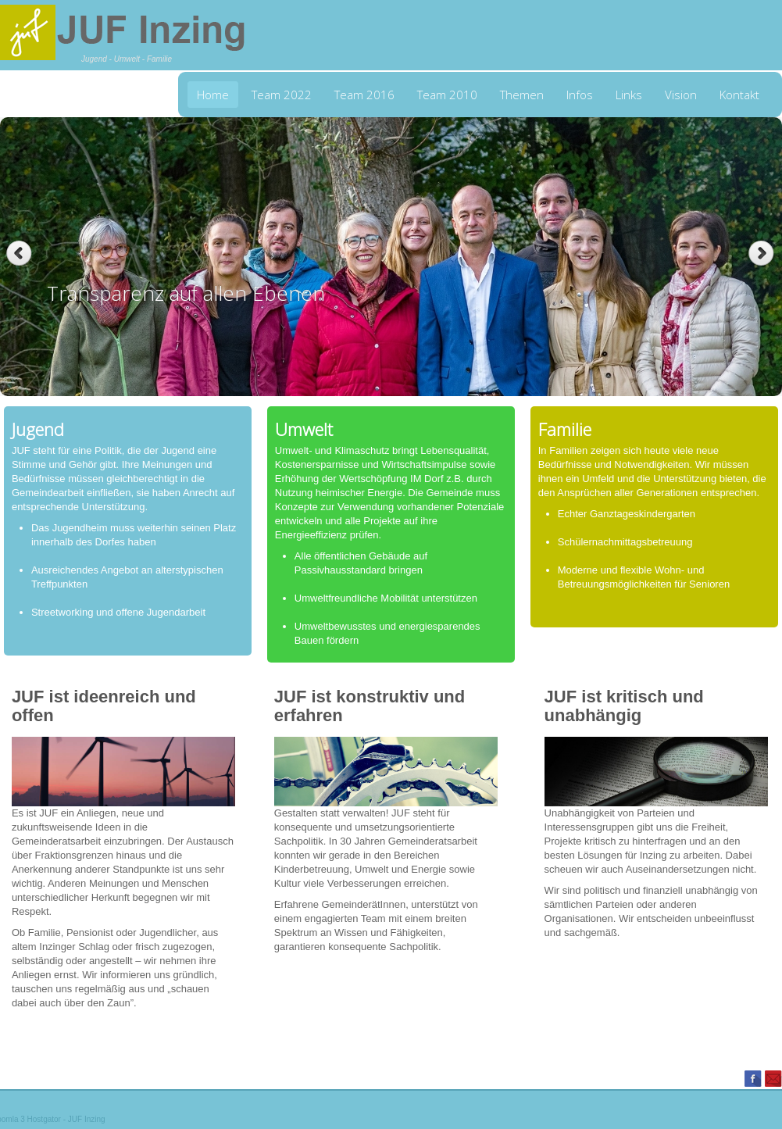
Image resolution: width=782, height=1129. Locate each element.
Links (629, 94)
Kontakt (739, 94)
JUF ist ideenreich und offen (104, 706)
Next (762, 253)
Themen (522, 94)
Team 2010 (447, 94)
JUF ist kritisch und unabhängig (624, 706)
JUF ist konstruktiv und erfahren (369, 706)
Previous (19, 253)
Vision (681, 94)
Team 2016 (364, 94)
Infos (579, 94)
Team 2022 (282, 94)
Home (213, 94)
